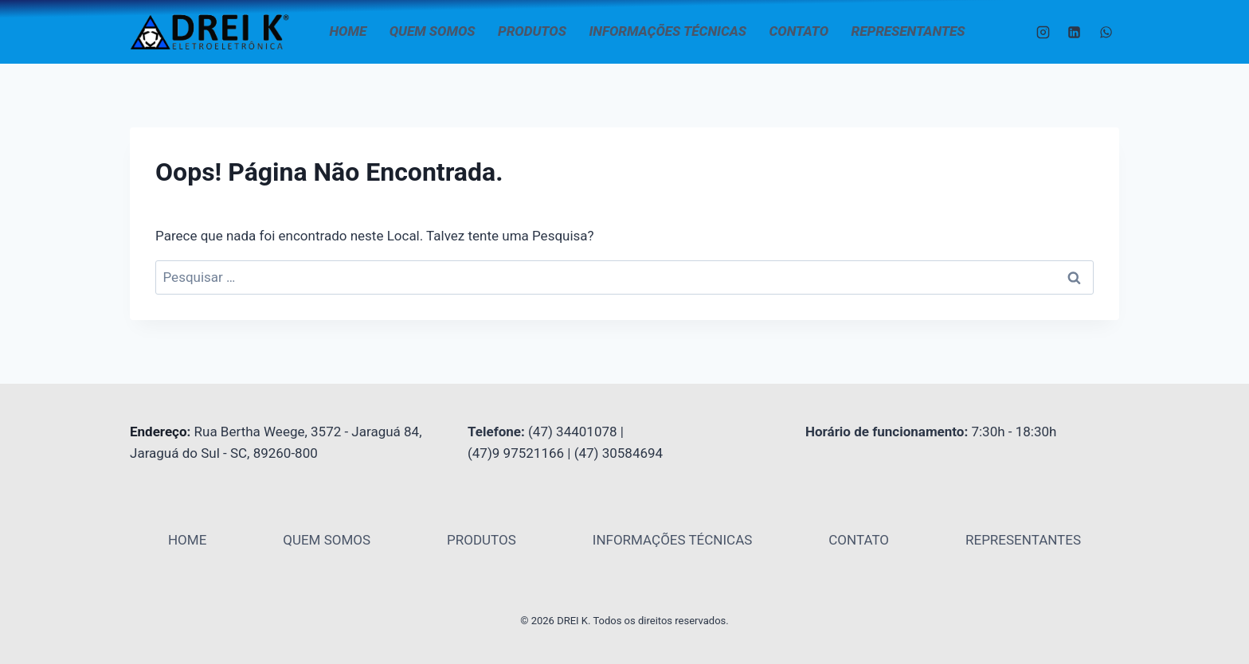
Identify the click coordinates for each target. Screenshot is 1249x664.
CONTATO (799, 31)
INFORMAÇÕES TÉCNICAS (667, 31)
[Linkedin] (1074, 31)
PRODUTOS (532, 31)
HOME (348, 31)
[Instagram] (1043, 31)
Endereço (158, 431)
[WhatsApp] (1105, 31)
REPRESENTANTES (908, 31)
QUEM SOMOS (433, 31)
